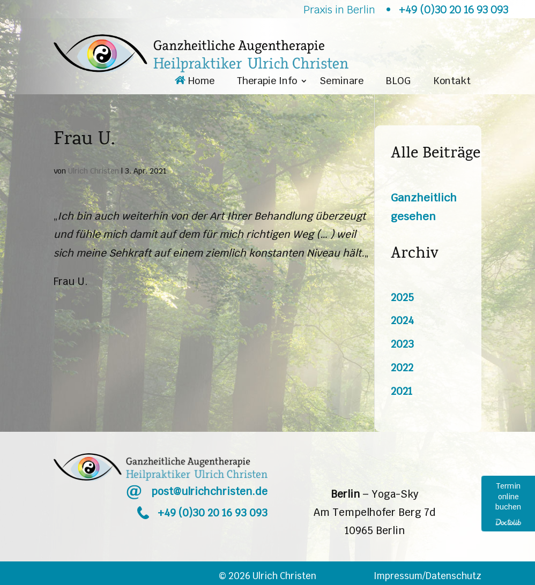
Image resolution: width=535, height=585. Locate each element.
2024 (402, 320)
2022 (402, 367)
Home (194, 82)
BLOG (398, 82)
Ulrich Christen (93, 171)
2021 (401, 391)
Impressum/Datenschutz (427, 576)
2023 (402, 344)
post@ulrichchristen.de (209, 491)
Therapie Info (267, 82)
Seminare (341, 82)
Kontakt (452, 82)
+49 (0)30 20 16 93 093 (213, 513)
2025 (402, 297)
